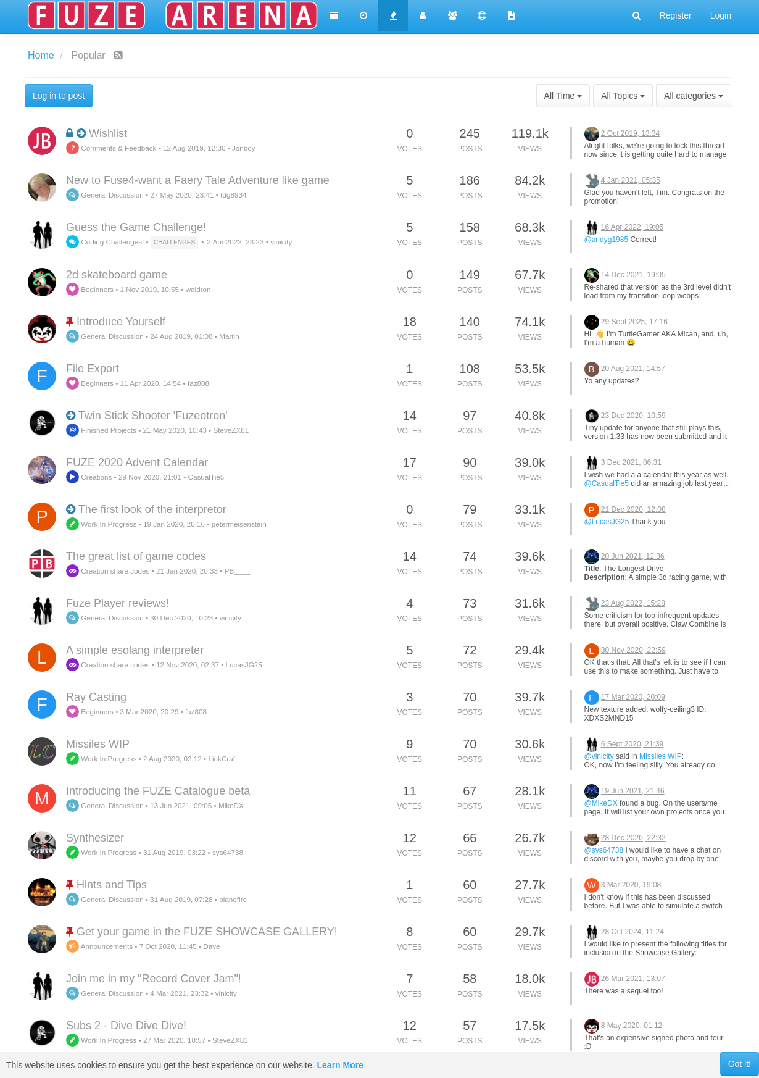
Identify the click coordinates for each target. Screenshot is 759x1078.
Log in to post (59, 96)
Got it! (739, 1064)
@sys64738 (604, 850)
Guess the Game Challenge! (136, 227)
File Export (92, 368)
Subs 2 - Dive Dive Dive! (126, 1025)
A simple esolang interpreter (135, 650)
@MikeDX (601, 803)
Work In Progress (101, 524)
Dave (211, 946)
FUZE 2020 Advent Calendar (137, 462)
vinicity (281, 242)
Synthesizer (95, 838)
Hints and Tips (112, 885)
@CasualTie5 (606, 483)
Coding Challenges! (105, 242)
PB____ (238, 571)
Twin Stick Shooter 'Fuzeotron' (153, 415)
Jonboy (243, 148)
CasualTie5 (206, 477)
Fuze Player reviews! (117, 603)
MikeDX (231, 805)
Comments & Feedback (111, 148)
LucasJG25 (244, 665)
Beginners (90, 289)
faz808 (198, 383)
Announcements (99, 946)
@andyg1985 (606, 239)
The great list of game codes (136, 556)
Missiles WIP (98, 744)
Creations (89, 477)
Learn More (340, 1065)
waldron (198, 289)
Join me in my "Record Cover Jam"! (153, 978)
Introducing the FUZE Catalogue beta (158, 791)
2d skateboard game (116, 275)
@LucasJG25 (606, 521)
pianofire (233, 899)
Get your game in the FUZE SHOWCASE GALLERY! (207, 931)
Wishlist (108, 133)
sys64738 (227, 852)
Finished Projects (101, 430)
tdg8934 (233, 195)
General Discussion (105, 195)
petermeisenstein (239, 524)
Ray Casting (96, 697)
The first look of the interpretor (152, 509)
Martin (229, 336)
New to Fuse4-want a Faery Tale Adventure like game (198, 180)
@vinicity (599, 756)
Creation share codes (107, 571)
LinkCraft (222, 758)
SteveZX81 (231, 430)
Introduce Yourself (121, 321)
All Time (563, 96)
